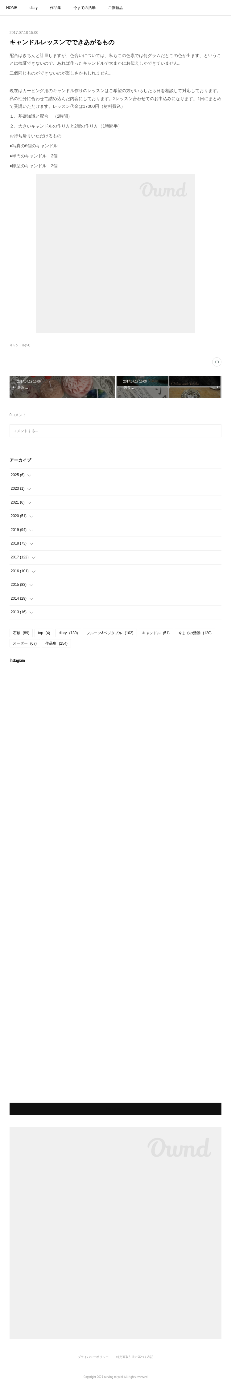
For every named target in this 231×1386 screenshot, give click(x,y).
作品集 (55, 8)
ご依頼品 (115, 8)
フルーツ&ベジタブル (109, 633)
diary (34, 8)
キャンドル (156, 633)
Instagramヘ (115, 1109)
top (44, 633)
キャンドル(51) (20, 345)
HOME (11, 8)
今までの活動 (84, 8)
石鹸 (21, 633)
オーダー (25, 643)
